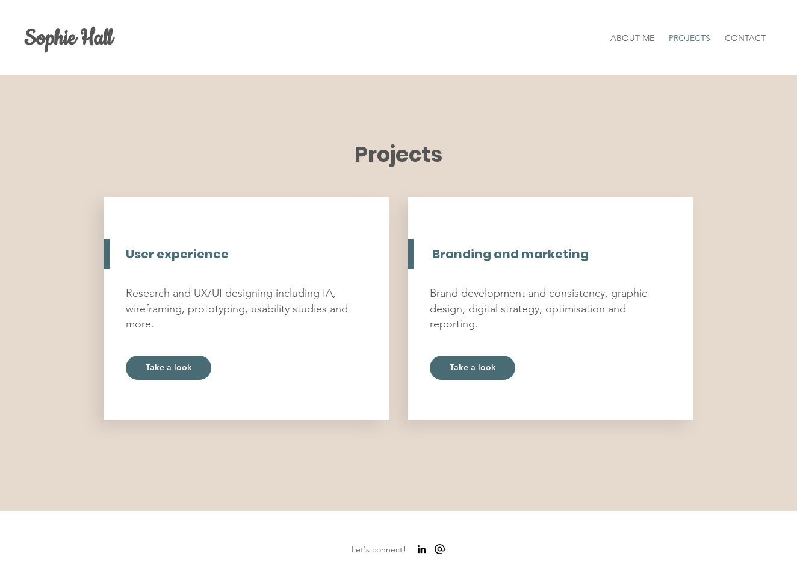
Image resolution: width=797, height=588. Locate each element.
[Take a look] (168, 368)
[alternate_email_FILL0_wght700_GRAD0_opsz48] (439, 549)
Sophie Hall (68, 38)
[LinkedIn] (421, 549)
